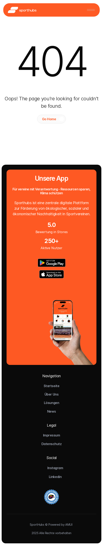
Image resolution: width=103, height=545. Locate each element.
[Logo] (22, 9)
